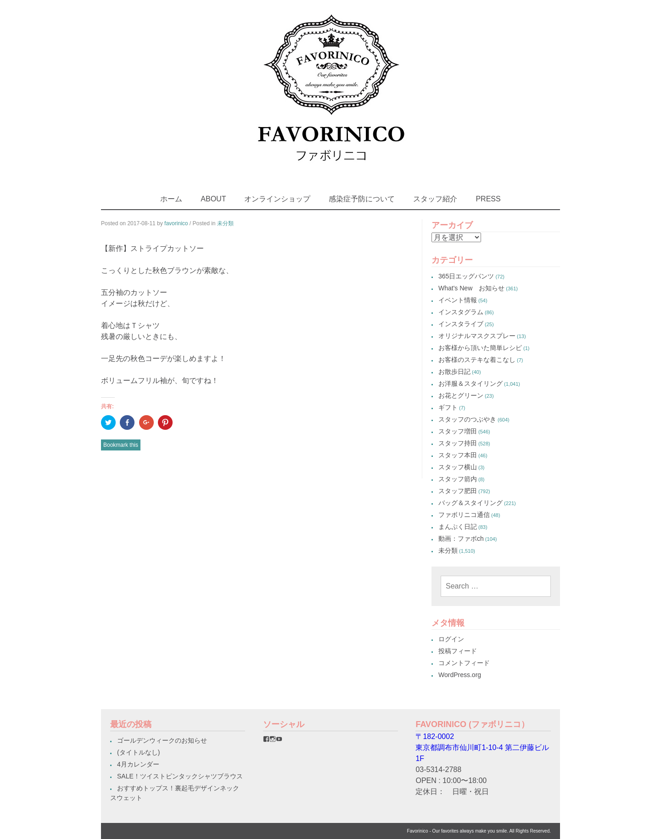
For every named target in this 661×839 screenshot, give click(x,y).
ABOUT (213, 199)
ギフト (448, 407)
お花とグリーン (460, 395)
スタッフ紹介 (435, 199)
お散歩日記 (454, 371)
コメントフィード (464, 663)
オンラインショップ (277, 199)
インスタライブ (460, 324)
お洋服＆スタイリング (470, 383)
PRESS (488, 199)
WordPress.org (459, 674)
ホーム (171, 199)
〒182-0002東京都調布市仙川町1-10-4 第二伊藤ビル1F (482, 747)
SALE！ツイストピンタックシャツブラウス (180, 776)
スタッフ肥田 (457, 491)
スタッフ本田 (457, 455)
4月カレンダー (138, 764)
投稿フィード (457, 651)
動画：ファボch (461, 538)
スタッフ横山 (457, 467)
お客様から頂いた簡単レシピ (480, 347)
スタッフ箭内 (457, 479)
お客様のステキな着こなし (476, 359)
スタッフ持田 (457, 443)
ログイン (451, 639)
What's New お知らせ (471, 288)
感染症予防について (362, 199)
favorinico (176, 223)
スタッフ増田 (457, 431)
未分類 (225, 223)
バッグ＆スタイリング (470, 502)
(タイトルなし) (138, 752)
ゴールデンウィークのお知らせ (162, 740)
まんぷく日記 (457, 526)
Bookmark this (120, 445)
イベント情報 (457, 300)
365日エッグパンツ (466, 276)
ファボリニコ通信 (464, 514)
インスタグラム (460, 312)
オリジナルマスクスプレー (476, 335)
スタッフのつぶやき (467, 419)
